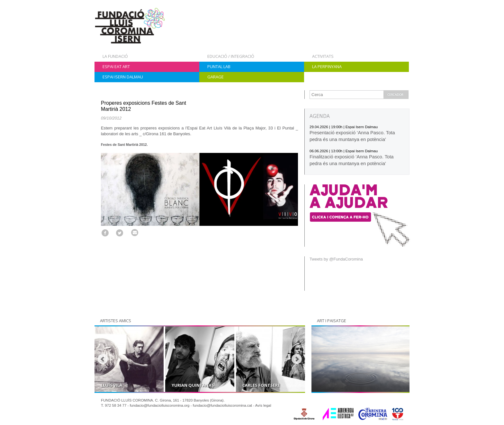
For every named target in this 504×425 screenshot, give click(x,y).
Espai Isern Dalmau (123, 77)
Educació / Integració (230, 56)
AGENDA (320, 116)
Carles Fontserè (261, 385)
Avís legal (263, 405)
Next (297, 359)
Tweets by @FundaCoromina (336, 259)
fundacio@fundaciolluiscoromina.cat (222, 405)
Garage (215, 77)
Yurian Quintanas (193, 385)
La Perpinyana (327, 66)
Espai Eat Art (116, 66)
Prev (103, 359)
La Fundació (115, 56)
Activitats (323, 56)
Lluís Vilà (111, 385)
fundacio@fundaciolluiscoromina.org (160, 405)
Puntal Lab (218, 66)
